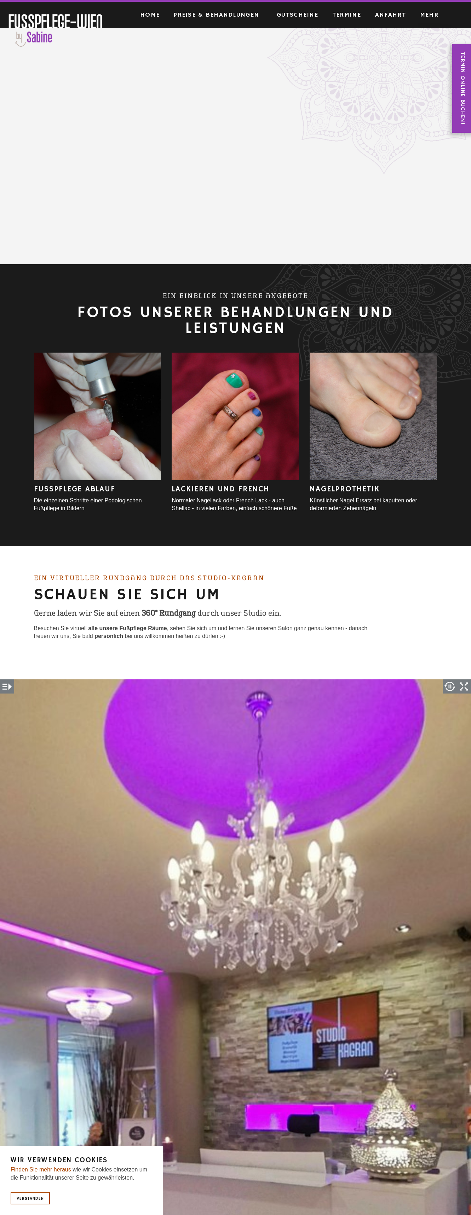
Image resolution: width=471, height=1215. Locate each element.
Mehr (429, 15)
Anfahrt (390, 15)
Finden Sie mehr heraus (41, 1169)
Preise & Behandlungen (216, 15)
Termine (346, 15)
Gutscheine (297, 15)
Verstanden (30, 1198)
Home (150, 15)
